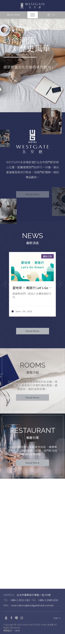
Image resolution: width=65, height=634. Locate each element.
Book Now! (13, 14)
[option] (32, 65)
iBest (17, 627)
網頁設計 (7, 627)
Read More (33, 397)
